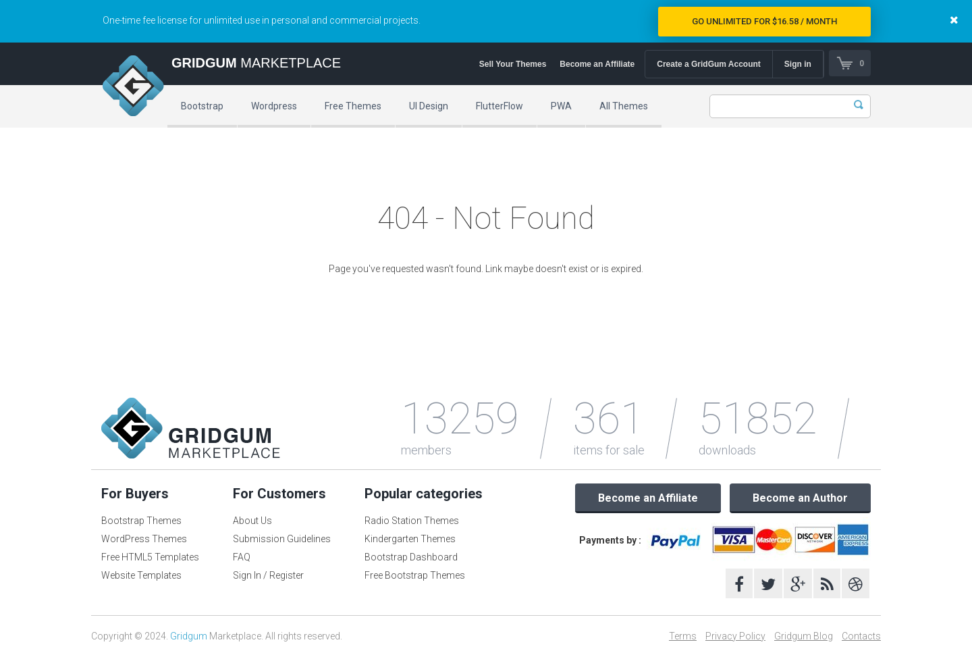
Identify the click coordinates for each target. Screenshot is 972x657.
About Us (252, 520)
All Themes (623, 106)
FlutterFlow (499, 106)
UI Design (428, 106)
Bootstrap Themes (141, 520)
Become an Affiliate (596, 64)
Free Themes (353, 106)
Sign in (797, 64)
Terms (683, 636)
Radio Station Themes (411, 520)
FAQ (241, 557)
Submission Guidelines (282, 538)
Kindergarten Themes (410, 538)
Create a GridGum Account (708, 64)
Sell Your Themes (512, 64)
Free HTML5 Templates (150, 557)
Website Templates (141, 575)
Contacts (861, 636)
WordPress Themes (144, 538)
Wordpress (274, 106)
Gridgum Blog (803, 636)
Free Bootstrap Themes (414, 575)
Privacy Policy (735, 636)
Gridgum (188, 636)
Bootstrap (202, 106)
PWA (561, 106)
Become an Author (800, 498)
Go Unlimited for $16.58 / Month (764, 21)
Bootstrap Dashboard (411, 557)
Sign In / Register (268, 575)
